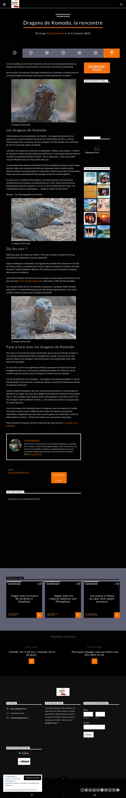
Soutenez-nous (97, 68)
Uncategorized (91, 584)
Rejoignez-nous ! (52, 723)
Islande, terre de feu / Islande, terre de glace (32, 653)
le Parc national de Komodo (30, 281)
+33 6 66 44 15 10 (17, 713)
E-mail (87, 723)
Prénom (86, 718)
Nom (86, 710)
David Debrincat (57, 33)
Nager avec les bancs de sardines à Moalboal (24, 598)
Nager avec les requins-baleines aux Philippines (63, 598)
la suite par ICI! (36, 454)
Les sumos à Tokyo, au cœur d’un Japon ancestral (102, 598)
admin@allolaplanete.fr (19, 718)
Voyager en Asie (62, 16)
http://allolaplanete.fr (18, 709)
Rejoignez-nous (92, 137)
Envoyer (89, 735)
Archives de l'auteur (59, 478)
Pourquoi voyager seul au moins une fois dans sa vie (95, 653)
